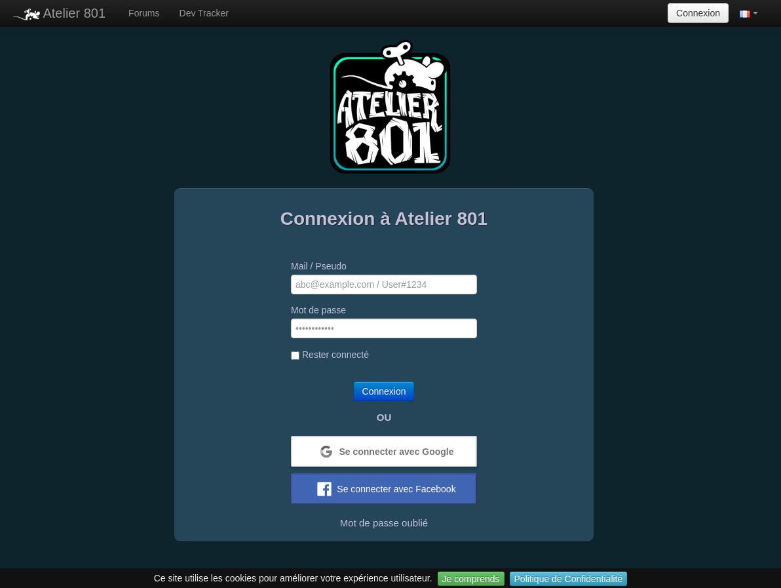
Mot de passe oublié (384, 522)
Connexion (698, 13)
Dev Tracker (204, 13)
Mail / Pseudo (319, 266)
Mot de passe (318, 310)
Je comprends (471, 579)
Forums (143, 13)
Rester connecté (330, 354)
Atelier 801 (59, 13)
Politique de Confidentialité (568, 579)
